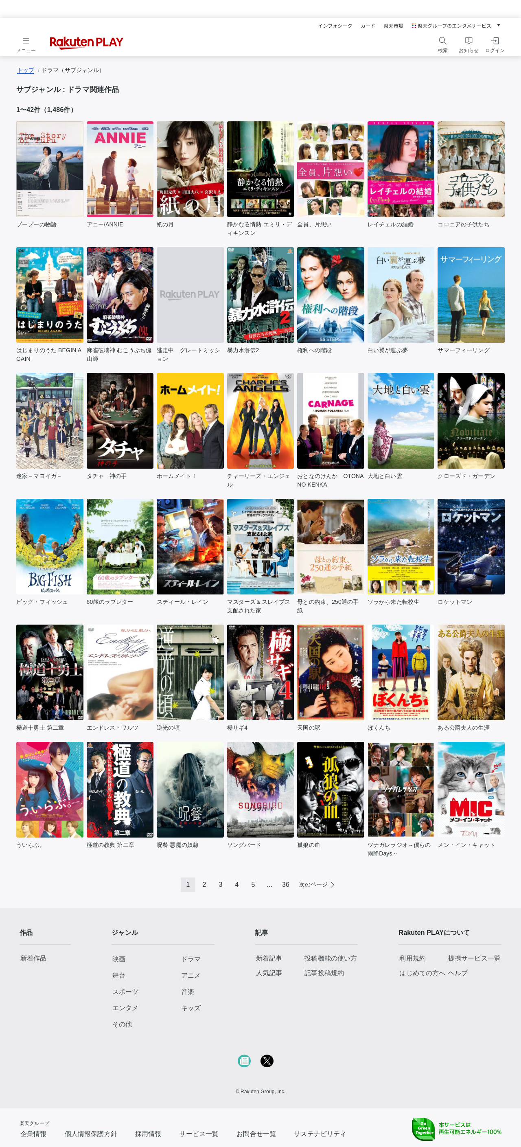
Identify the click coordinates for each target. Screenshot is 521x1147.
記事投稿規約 (324, 972)
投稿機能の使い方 (330, 958)
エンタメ (125, 1007)
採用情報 (148, 1133)
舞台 (118, 975)
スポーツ (125, 991)
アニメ (191, 975)
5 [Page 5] (253, 884)
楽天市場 (393, 25)
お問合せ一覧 (256, 1133)
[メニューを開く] (26, 43)
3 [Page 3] (221, 884)
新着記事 (269, 958)
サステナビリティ (320, 1133)
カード (368, 25)
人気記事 (269, 972)
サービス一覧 (199, 1133)
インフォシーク (335, 25)
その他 (122, 1024)
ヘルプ (458, 972)
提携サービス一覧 (474, 958)
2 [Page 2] (204, 884)
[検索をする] (442, 43)
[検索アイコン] (442, 40)
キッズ (191, 1007)
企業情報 (33, 1133)
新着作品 (33, 958)
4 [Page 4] (237, 884)
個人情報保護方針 (91, 1133)
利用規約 (412, 958)
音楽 (187, 991)
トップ (25, 70)
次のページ (313, 884)
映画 (118, 959)
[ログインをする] (495, 43)
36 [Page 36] (285, 884)
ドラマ (191, 959)
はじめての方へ (422, 972)
